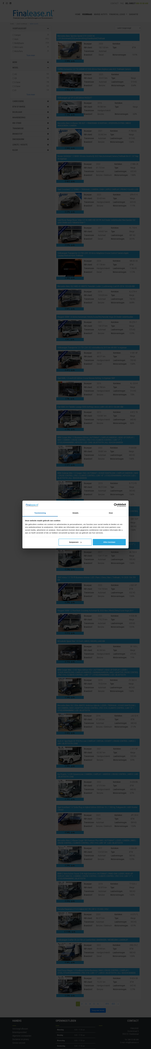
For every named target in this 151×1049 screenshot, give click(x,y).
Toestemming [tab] (40, 513)
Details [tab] (75, 513)
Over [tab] (111, 513)
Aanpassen (75, 542)
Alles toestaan (109, 542)
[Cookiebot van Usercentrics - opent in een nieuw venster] (115, 505)
